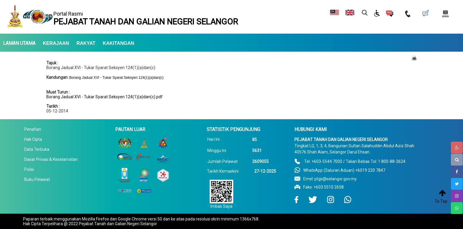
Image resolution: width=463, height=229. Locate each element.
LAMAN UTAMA (19, 43)
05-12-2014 (57, 111)
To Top (441, 201)
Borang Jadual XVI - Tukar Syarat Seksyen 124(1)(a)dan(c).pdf (104, 96)
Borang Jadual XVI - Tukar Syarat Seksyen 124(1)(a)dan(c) (100, 67)
